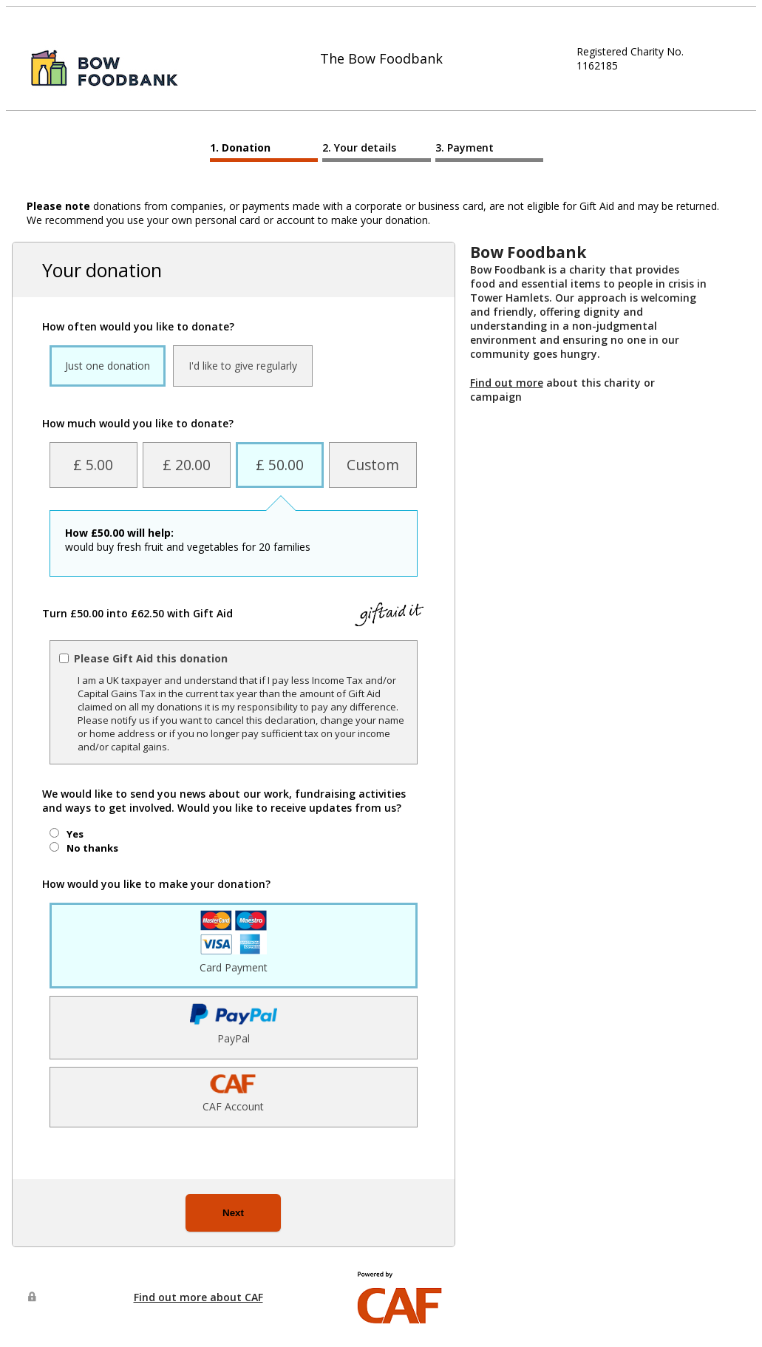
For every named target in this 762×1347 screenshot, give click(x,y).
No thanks (92, 848)
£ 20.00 (187, 465)
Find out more (506, 383)
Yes (75, 834)
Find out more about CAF (198, 1297)
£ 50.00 (280, 465)
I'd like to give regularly (242, 366)
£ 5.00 (93, 465)
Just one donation (107, 366)
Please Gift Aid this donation (151, 658)
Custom (373, 465)
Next (233, 1212)
